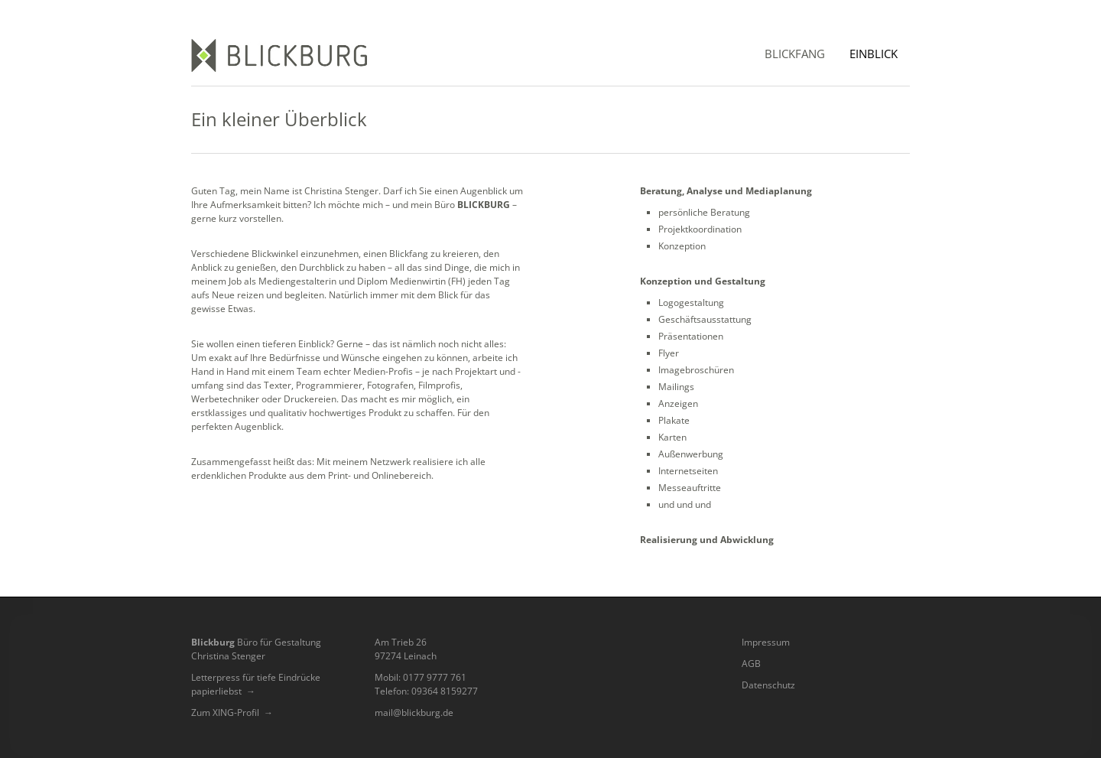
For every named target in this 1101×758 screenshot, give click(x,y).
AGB (751, 663)
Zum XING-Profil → (232, 712)
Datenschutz (768, 684)
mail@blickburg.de (414, 712)
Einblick (873, 53)
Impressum (766, 642)
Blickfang (795, 53)
